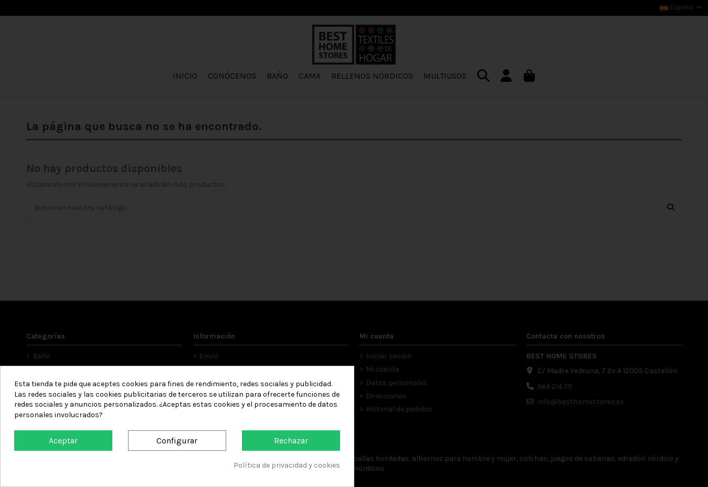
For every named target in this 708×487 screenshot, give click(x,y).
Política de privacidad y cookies (287, 465)
